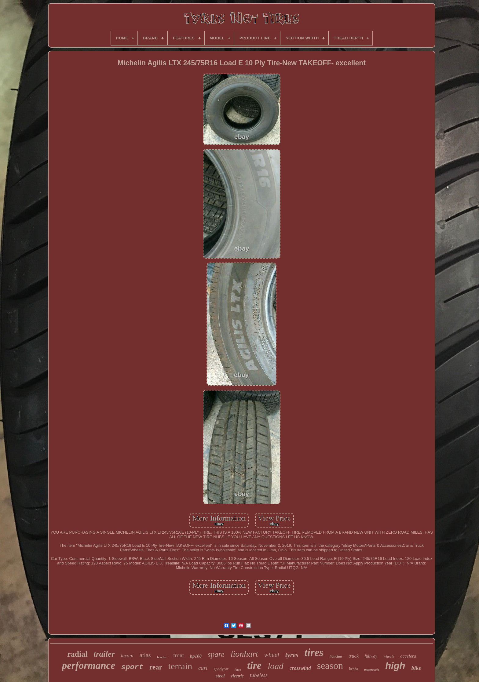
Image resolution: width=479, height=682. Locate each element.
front (178, 655)
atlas (145, 655)
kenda (353, 669)
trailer (104, 653)
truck (354, 655)
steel (220, 675)
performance (88, 665)
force (238, 669)
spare (216, 654)
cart (203, 668)
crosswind (300, 668)
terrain (180, 666)
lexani (127, 655)
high (395, 665)
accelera (408, 656)
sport (132, 667)
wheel (271, 654)
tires (314, 652)
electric (237, 676)
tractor (162, 657)
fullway (371, 656)
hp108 (196, 656)
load (275, 666)
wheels (388, 656)
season (330, 665)
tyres (291, 654)
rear (155, 667)
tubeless (259, 675)
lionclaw (336, 656)
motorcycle (371, 669)
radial (77, 654)
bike (416, 668)
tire (254, 665)
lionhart (244, 653)
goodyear (221, 668)
